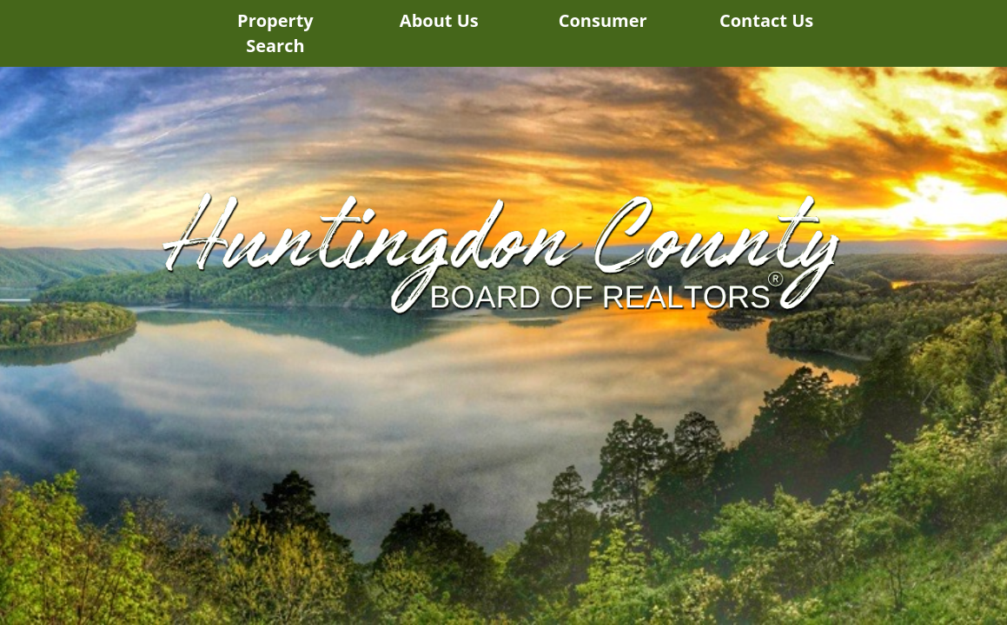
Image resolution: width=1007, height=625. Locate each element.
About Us (439, 20)
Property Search (275, 33)
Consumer (603, 20)
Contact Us (766, 20)
